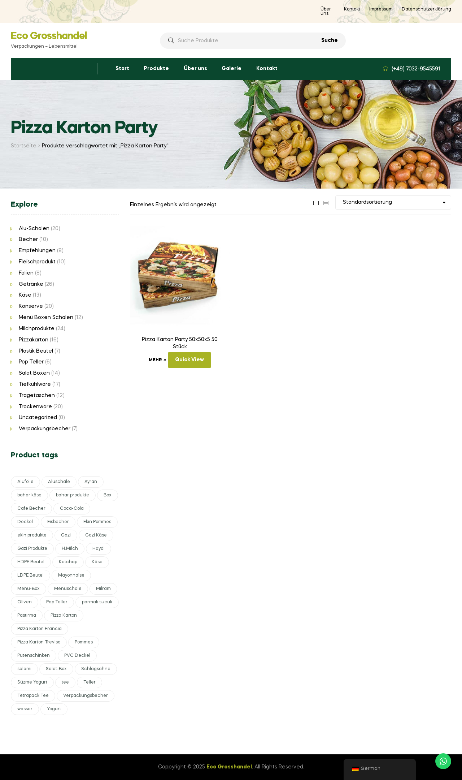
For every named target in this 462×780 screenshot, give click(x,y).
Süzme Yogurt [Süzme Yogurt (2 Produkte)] (32, 682)
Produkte (156, 68)
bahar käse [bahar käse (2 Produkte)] (29, 495)
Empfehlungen (37, 250)
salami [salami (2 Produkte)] (24, 669)
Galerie (231, 68)
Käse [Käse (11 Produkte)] (97, 562)
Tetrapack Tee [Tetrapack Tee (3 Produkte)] (33, 696)
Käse (25, 295)
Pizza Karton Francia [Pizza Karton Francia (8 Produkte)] (39, 629)
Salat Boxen (34, 373)
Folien (26, 273)
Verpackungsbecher (44, 428)
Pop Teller (31, 362)
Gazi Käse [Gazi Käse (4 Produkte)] (96, 535)
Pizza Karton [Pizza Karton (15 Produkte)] (64, 615)
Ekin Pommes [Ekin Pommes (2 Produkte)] (97, 522)
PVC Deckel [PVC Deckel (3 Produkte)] (77, 656)
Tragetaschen (37, 395)
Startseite (23, 145)
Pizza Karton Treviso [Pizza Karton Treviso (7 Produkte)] (38, 642)
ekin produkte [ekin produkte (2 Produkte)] (32, 535)
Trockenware (35, 406)
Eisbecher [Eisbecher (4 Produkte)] (58, 522)
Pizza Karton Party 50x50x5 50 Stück (180, 343)
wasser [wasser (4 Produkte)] (24, 709)
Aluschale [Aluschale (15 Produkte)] (59, 482)
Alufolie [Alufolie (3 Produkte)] (25, 482)
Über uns (326, 11)
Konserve (31, 306)
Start (122, 68)
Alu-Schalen (34, 228)
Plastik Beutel (36, 351)
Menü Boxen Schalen (46, 317)
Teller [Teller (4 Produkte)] (89, 682)
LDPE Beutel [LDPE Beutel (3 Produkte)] (30, 575)
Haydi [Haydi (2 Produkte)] (98, 549)
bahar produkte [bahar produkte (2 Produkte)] (72, 495)
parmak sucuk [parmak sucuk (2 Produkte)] (97, 602)
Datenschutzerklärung (426, 9)
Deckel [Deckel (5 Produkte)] (25, 522)
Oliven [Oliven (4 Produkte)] (24, 602)
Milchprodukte (37, 328)
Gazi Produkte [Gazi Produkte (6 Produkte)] (32, 549)
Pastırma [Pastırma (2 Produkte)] (26, 615)
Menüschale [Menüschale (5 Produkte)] (68, 589)
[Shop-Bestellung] (393, 202)
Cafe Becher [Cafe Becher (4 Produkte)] (31, 509)
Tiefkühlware (35, 384)
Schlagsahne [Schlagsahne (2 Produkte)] (95, 669)
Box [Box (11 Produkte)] (108, 495)
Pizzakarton (33, 339)
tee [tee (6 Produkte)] (65, 682)
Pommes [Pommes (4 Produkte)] (84, 642)
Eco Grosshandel (49, 36)
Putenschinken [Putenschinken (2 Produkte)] (33, 656)
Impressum (381, 9)
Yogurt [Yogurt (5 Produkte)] (54, 709)
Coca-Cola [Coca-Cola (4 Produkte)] (72, 509)
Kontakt (352, 9)
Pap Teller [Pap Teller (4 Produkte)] (56, 602)
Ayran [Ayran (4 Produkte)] (90, 482)
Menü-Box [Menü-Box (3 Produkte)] (28, 589)
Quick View (189, 359)
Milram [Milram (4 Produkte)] (103, 589)
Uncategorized (38, 417)
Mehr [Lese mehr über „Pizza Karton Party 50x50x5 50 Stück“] (155, 360)
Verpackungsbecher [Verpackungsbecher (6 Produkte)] (85, 696)
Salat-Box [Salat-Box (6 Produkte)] (56, 669)
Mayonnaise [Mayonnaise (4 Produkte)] (71, 575)
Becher (28, 239)
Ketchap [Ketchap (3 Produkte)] (68, 562)
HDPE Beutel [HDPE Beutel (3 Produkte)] (30, 562)
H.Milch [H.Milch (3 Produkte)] (70, 549)
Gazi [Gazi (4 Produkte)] (66, 535)
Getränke (31, 284)
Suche (329, 40)
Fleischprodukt (37, 261)
